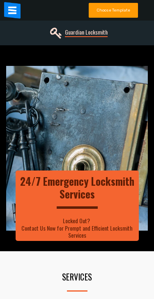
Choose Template (113, 10)
